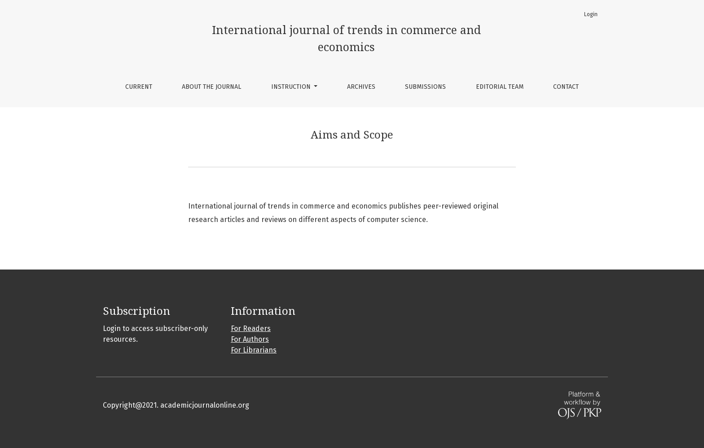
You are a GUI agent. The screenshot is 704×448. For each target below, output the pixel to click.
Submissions (425, 87)
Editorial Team (500, 87)
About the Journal (211, 87)
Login (591, 14)
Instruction (291, 87)
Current (138, 87)
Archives (361, 87)
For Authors (250, 339)
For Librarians (254, 350)
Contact (566, 87)
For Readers (251, 328)
